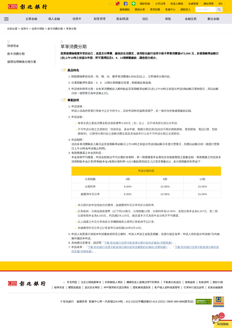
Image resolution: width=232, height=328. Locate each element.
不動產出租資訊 (172, 277)
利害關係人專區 (114, 277)
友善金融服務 (215, 283)
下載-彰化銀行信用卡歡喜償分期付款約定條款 (131, 242)
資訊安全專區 (92, 283)
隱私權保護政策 (142, 283)
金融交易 (190, 18)
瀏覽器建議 (74, 283)
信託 (145, 18)
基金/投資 (122, 18)
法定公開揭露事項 (91, 277)
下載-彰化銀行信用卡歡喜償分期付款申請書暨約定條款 (121, 247)
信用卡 (76, 18)
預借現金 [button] (13, 45)
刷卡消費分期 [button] (16, 53)
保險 (168, 18)
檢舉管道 (59, 283)
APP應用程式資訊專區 (116, 283)
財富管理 (99, 18)
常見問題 (72, 277)
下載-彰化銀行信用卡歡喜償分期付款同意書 (188, 247)
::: (110, 3)
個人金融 (54, 18)
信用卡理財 (38, 28)
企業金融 (31, 18)
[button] (219, 9)
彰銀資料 (204, 277)
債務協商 (190, 277)
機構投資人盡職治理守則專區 (143, 277)
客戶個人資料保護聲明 (167, 283)
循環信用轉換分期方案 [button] (21, 61)
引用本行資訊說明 (194, 283)
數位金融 (213, 18)
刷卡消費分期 (55, 28)
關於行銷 (218, 277)
